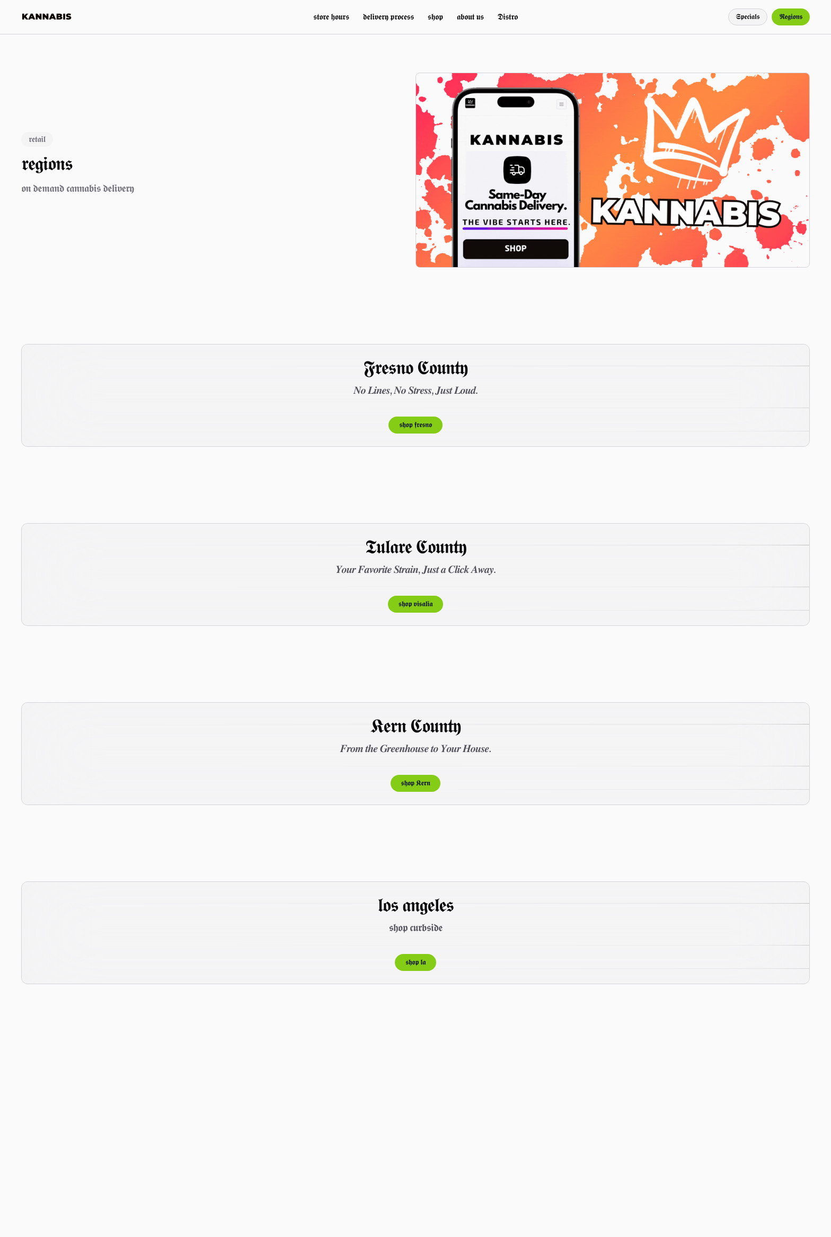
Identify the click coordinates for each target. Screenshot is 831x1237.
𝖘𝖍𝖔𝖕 (435, 16)
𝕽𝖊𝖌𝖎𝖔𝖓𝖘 (790, 17)
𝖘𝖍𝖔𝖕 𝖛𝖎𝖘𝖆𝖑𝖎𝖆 (415, 604)
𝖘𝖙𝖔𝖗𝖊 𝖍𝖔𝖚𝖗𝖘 (331, 16)
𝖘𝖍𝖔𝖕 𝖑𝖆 (415, 962)
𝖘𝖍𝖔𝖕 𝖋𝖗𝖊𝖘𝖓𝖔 (415, 425)
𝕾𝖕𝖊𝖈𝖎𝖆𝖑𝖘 (748, 17)
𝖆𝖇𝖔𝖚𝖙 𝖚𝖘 (470, 16)
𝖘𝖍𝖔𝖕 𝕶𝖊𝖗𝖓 (415, 783)
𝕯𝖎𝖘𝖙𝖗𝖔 (508, 16)
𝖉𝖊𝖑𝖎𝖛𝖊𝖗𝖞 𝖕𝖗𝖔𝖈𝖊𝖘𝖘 (388, 16)
